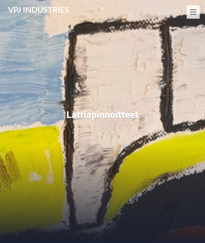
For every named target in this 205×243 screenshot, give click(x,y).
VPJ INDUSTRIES (38, 9)
